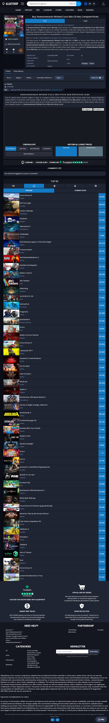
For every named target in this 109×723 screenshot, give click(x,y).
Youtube (100, 630)
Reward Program (33, 655)
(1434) (73, 163)
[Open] (22, 3)
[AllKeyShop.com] (10, 3)
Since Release (10, 149)
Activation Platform (44, 78)
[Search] (78, 3)
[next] (22, 35)
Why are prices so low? (14, 634)
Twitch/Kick (72, 630)
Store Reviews (32, 661)
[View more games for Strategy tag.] (85, 64)
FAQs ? (8, 641)
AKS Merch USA (32, 665)
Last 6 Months (34, 149)
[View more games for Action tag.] (92, 64)
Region (18, 78)
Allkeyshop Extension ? (14, 643)
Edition (29, 78)
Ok (52, 720)
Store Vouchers (32, 651)
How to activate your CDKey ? (16, 639)
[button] (103, 3)
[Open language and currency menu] (91, 3)
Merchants (72, 632)
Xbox (7, 656)
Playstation (10, 660)
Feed (85, 21)
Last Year (23, 149)
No (57, 720)
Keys (58, 78)
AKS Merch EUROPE (33, 668)
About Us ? (9, 630)
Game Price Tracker (34, 653)
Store (9, 78)
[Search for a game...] (54, 3)
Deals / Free (31, 659)
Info (45, 21)
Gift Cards (31, 657)
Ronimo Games (53, 61)
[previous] (6, 35)
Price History (18, 71)
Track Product (28, 154)
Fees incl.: (96, 78)
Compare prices (56, 90)
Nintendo (9, 665)
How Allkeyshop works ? (14, 632)
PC (7, 651)
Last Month (46, 149)
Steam (50, 66)
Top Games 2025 (33, 663)
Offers (8, 71)
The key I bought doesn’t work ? (17, 636)
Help (101, 719)
